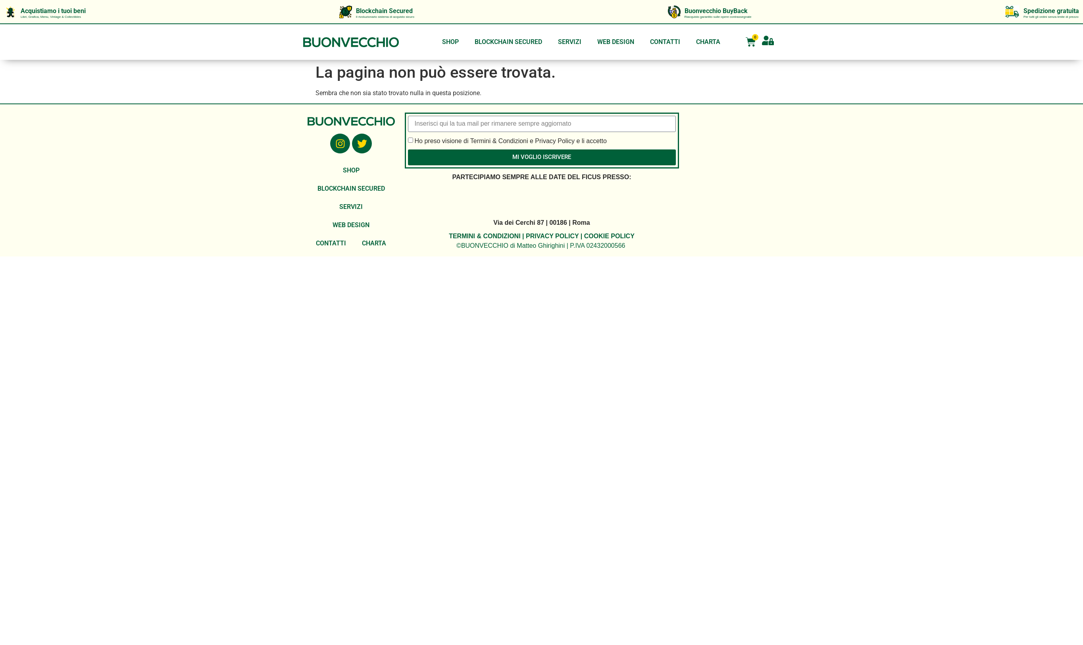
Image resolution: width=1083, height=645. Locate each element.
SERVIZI (569, 42)
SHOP (450, 42)
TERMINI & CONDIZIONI (484, 236)
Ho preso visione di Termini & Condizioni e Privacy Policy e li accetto (511, 140)
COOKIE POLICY (609, 236)
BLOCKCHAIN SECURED (508, 42)
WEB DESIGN (615, 42)
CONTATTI (665, 42)
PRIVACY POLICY (552, 236)
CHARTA (708, 42)
